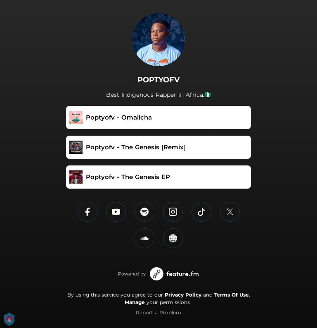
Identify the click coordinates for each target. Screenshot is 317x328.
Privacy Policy (183, 295)
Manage (135, 302)
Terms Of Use (231, 295)
